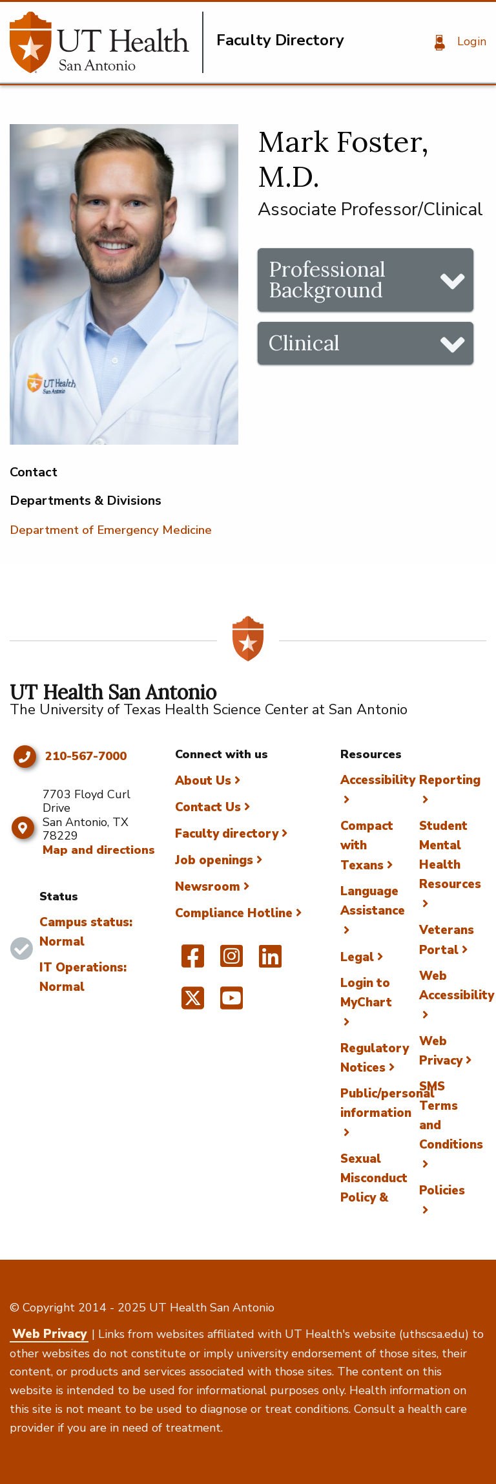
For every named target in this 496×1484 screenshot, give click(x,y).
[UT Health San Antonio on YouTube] (231, 1003)
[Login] (455, 42)
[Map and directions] (23, 828)
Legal (357, 957)
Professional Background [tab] (327, 279)
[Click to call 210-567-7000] (24, 756)
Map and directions (99, 850)
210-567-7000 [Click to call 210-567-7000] (86, 757)
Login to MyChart (366, 993)
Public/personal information (387, 1103)
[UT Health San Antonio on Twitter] (192, 1003)
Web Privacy (49, 1334)
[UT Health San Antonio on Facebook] (192, 961)
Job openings (214, 860)
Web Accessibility (456, 986)
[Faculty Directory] (106, 42)
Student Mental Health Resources (450, 855)
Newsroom (207, 886)
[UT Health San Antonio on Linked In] (270, 961)
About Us (203, 780)
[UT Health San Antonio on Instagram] (231, 961)
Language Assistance (372, 901)
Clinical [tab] (304, 343)
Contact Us (208, 807)
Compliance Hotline (234, 913)
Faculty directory (226, 833)
